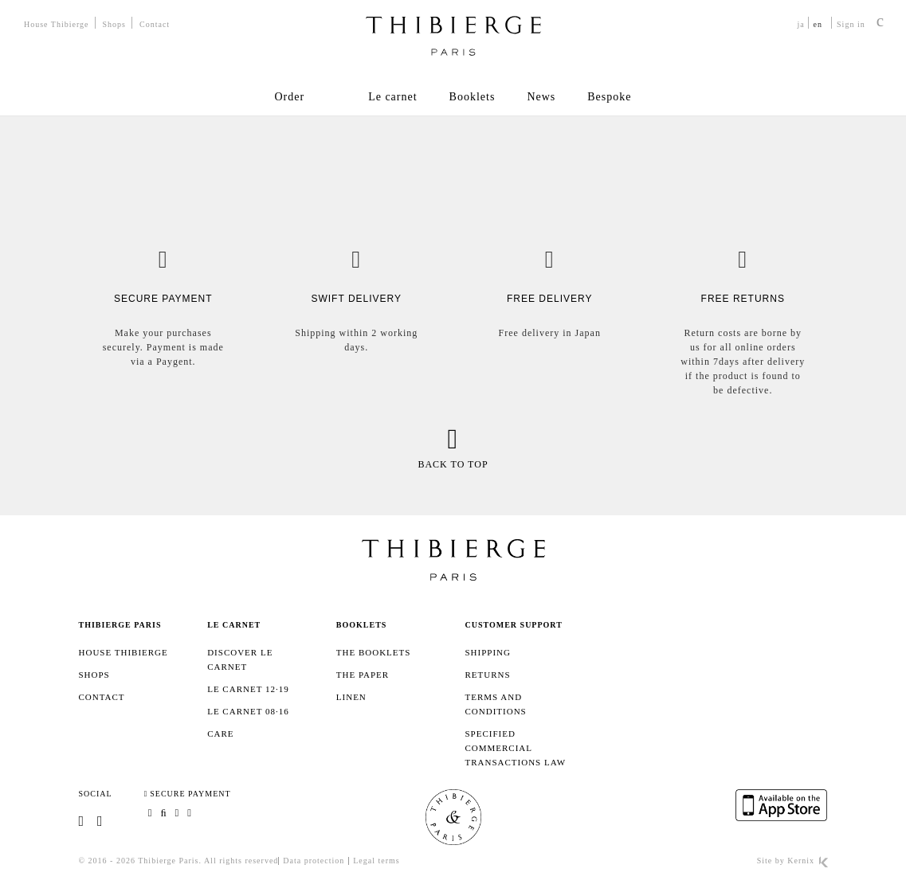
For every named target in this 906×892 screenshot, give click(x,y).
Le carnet (392, 97)
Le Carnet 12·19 (248, 689)
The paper (362, 674)
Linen (351, 697)
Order (289, 97)
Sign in (851, 24)
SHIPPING (488, 652)
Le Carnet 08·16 (248, 711)
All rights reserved (241, 860)
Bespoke (609, 97)
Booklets (472, 97)
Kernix (807, 860)
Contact (154, 24)
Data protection (313, 860)
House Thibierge (56, 24)
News (541, 97)
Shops (114, 24)
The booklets (373, 652)
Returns (487, 674)
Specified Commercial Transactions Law (515, 748)
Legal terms (376, 860)
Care (220, 733)
